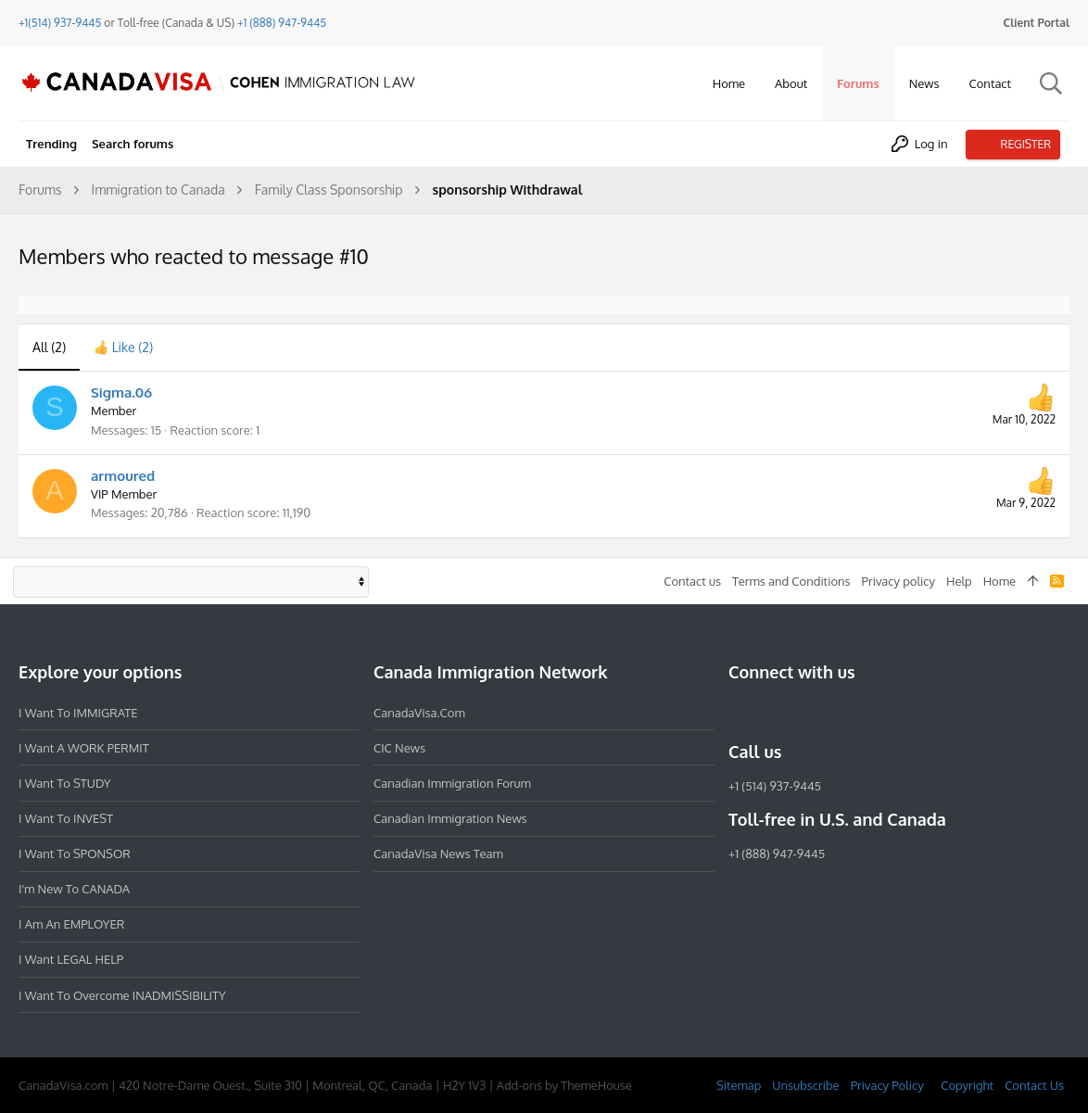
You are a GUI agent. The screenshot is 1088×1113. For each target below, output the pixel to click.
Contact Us (1034, 1085)
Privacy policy (898, 581)
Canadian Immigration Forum (452, 783)
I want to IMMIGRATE (78, 712)
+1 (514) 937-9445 (774, 785)
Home (999, 581)
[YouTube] (873, 712)
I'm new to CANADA (74, 888)
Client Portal (1036, 23)
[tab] (123, 347)
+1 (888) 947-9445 (281, 23)
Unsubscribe (805, 1085)
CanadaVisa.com (419, 712)
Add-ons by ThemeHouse (564, 1085)
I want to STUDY (64, 783)
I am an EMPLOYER (71, 924)
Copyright (967, 1085)
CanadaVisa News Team (438, 853)
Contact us (692, 581)
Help (959, 581)
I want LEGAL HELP (71, 959)
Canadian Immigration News (450, 818)
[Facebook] (739, 712)
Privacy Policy (887, 1085)
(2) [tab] (49, 347)
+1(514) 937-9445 (60, 23)
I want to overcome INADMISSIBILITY (122, 995)
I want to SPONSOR (75, 853)
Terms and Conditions (791, 581)
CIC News (399, 747)
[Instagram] (773, 712)
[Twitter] (840, 712)
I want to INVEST (66, 818)
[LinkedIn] (806, 712)
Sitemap (738, 1085)
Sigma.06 (121, 392)
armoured (123, 476)
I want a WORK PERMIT (84, 747)
